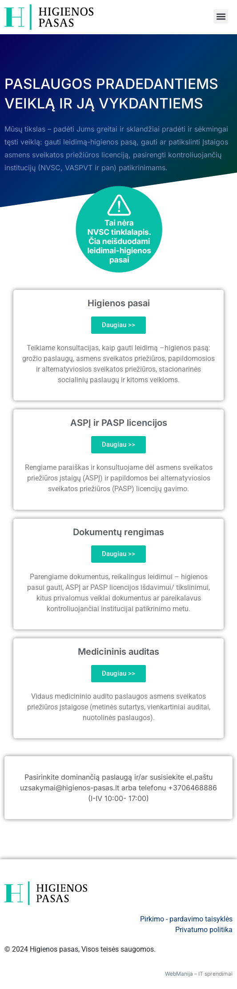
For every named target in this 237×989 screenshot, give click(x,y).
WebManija (179, 973)
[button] (220, 16)
